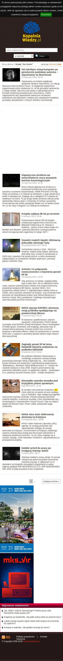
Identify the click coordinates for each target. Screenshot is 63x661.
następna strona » (51, 481)
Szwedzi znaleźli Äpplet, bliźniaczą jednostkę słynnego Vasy (41, 241)
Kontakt (43, 637)
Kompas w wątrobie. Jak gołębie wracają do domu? (27, 627)
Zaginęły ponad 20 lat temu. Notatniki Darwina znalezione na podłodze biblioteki (39, 347)
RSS (8, 637)
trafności (52, 64)
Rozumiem (46, 14)
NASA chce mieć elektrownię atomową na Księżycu (38, 415)
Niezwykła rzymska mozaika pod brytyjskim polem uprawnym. (40, 382)
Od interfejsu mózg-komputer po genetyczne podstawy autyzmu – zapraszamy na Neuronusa (40, 72)
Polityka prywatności (25, 637)
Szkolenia (20, 639)
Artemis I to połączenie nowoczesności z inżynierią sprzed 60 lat (41, 272)
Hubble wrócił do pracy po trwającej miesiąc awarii (36, 449)
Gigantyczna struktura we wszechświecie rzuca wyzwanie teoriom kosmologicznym (39, 178)
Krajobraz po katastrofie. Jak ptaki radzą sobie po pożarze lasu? (32, 617)
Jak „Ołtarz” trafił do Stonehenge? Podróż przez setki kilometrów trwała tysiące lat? (27, 612)
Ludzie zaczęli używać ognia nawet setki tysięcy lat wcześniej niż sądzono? (31, 622)
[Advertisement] (31, 138)
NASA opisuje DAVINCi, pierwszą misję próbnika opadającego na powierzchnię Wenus (40, 311)
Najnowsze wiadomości (15, 605)
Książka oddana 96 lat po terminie (40, 213)
